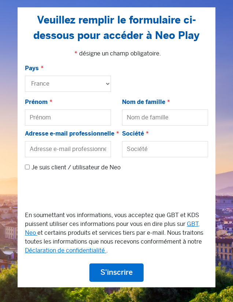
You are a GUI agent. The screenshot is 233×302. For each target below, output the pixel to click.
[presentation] (80, 193)
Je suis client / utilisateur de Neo (76, 167)
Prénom (36, 102)
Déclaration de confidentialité (65, 251)
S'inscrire (116, 272)
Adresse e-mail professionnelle (69, 134)
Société (133, 134)
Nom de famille (143, 102)
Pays (32, 68)
